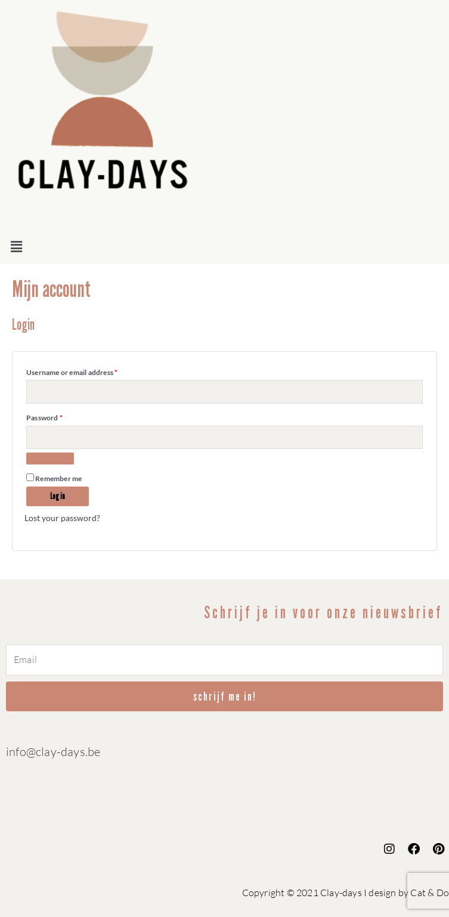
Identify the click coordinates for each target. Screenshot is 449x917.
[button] (224, 247)
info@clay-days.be (53, 751)
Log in (57, 496)
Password (59, 416)
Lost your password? (62, 518)
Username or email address (86, 371)
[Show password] (50, 458)
